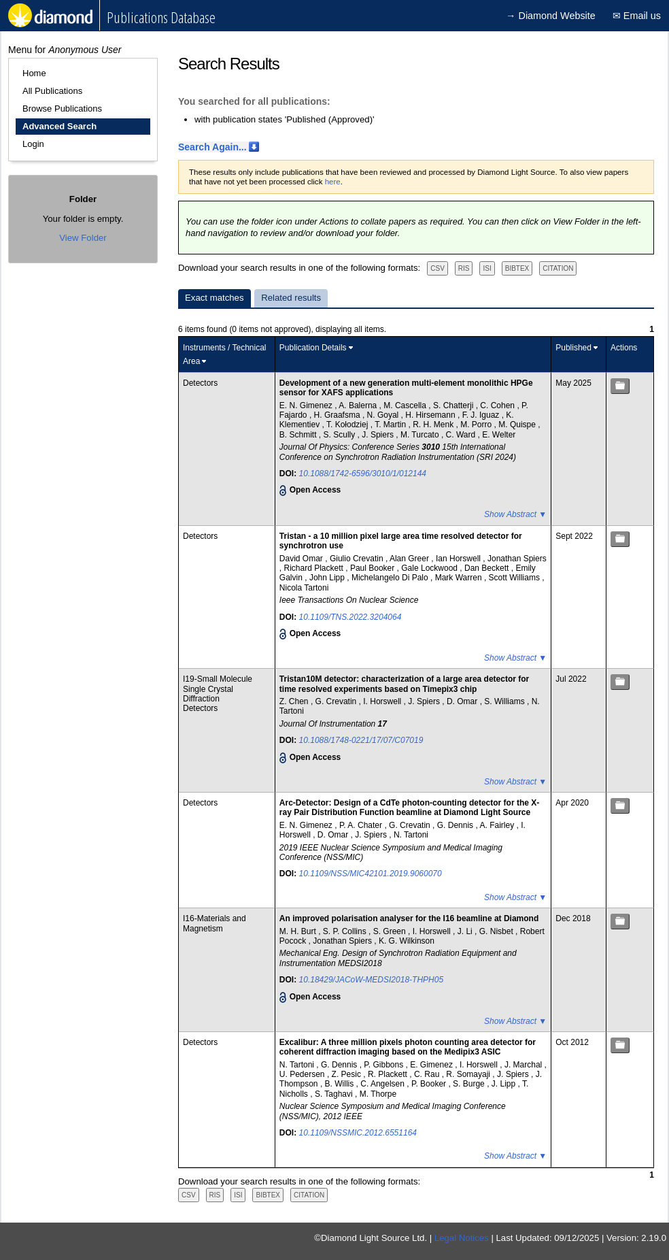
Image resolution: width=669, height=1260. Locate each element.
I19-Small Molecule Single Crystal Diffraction (217, 688)
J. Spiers (379, 435)
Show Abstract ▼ (515, 514)
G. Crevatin (337, 701)
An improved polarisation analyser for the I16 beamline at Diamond (408, 918)
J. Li (466, 931)
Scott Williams (516, 577)
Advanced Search (59, 126)
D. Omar (463, 701)
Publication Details (313, 347)
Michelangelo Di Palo (390, 577)
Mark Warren (459, 577)
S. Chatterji (454, 405)
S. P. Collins (345, 931)
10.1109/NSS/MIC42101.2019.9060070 (370, 873)
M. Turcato (420, 435)
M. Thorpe (378, 1094)
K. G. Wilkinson (406, 941)
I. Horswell (383, 701)
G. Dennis (456, 825)
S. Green (390, 931)
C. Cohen (498, 405)
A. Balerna (359, 405)
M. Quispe (518, 424)
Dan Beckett (487, 568)
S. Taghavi (335, 1094)
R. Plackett (388, 1074)
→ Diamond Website (551, 15)
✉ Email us (637, 15)
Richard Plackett (315, 568)
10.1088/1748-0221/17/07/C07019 (361, 740)
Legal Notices (461, 1238)
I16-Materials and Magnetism (214, 923)
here (333, 182)
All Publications (52, 91)
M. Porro (477, 424)
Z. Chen (295, 701)
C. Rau (428, 1074)
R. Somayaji (469, 1074)
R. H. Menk (434, 424)
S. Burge (470, 1084)
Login (33, 144)
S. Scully (341, 435)
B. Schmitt (299, 435)
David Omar (302, 558)
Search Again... (212, 147)
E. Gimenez (432, 1065)
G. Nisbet (497, 931)
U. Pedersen (303, 1074)
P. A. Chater (362, 825)
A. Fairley (497, 825)
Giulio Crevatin (357, 558)
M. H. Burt (298, 931)
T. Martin (391, 424)
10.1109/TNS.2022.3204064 (350, 617)
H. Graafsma (338, 415)
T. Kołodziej (348, 424)
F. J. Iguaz (482, 415)
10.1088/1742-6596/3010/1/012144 (363, 473)
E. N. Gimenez (306, 405)
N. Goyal (384, 415)
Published (573, 347)
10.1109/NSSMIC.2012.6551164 (358, 1133)
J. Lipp (505, 1084)
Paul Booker (373, 568)
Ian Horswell (459, 558)
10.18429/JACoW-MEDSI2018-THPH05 (371, 979)
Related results (291, 298)
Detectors (200, 383)
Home (34, 73)
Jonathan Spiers (517, 558)
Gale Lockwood (430, 568)
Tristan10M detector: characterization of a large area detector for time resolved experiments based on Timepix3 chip (404, 683)
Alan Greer (410, 558)
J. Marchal (524, 1065)
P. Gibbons (384, 1065)
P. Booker (429, 1084)
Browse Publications (62, 108)
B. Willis (340, 1084)
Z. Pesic (348, 1074)
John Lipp (328, 577)
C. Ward (462, 435)
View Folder (82, 238)
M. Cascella (405, 405)
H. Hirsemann (431, 415)
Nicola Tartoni (303, 588)
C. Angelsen (383, 1084)
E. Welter (498, 435)
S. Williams (505, 701)
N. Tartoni (411, 835)
